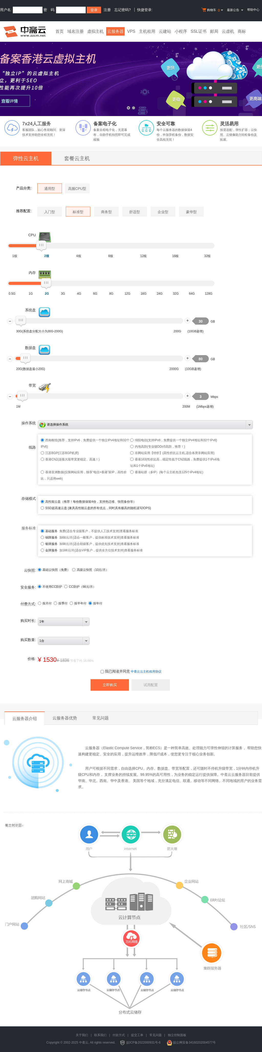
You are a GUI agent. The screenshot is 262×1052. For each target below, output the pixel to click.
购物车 (212, 10)
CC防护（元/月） (80, 587)
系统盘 (30, 310)
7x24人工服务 (36, 123)
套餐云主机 (77, 158)
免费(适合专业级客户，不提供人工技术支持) (82, 531)
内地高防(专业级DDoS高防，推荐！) (160, 446)
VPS (131, 31)
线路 (32, 447)
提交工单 (137, 1035)
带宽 (32, 385)
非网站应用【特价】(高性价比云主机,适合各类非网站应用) (174, 453)
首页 (60, 31)
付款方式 (119, 1035)
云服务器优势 (64, 718)
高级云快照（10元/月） (90, 570)
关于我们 (82, 1035)
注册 (107, 10)
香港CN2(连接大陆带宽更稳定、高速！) (72, 459)
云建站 (165, 31)
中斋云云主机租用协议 (146, 671)
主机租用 (147, 31)
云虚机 (228, 31)
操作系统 (28, 423)
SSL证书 (198, 31)
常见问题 (100, 718)
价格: (32, 659)
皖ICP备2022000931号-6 (143, 1042)
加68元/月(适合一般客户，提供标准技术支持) (83, 537)
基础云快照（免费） (54, 570)
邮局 (214, 31)
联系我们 (100, 1035)
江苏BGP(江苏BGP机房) (62, 453)
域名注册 (75, 31)
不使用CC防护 (50, 587)
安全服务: (28, 587)
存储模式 (28, 499)
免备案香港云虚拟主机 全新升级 (131, 75)
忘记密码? (122, 10)
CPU (32, 235)
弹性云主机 (26, 158)
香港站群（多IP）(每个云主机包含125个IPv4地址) (169, 472)
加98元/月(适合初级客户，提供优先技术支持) (83, 544)
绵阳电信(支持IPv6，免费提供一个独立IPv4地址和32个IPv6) (176, 440)
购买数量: (28, 640)
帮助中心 (253, 10)
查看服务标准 (129, 531)
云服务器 (115, 31)
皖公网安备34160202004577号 (194, 1042)
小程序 (181, 31)
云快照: (30, 570)
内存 (32, 273)
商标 (242, 31)
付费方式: (28, 604)
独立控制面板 (177, 1035)
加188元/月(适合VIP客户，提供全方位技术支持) (84, 550)
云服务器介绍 (24, 718)
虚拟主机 (95, 31)
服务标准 (28, 528)
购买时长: (28, 620)
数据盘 (30, 348)
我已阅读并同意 (115, 671)
